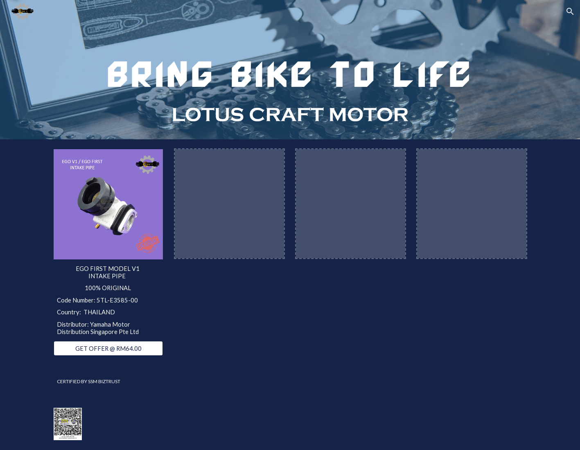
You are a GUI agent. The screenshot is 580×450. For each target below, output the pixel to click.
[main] (108, 300)
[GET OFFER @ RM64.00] (108, 348)
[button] (570, 11)
